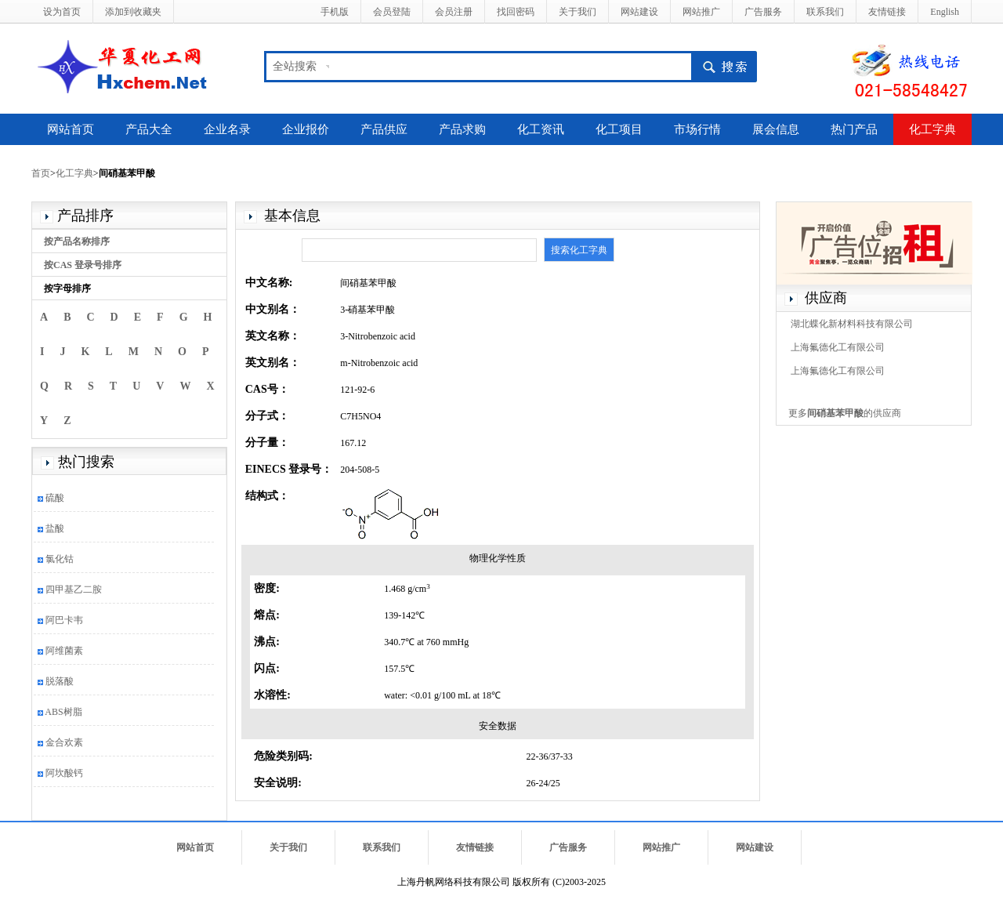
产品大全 (148, 129)
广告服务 (763, 11)
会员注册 (454, 11)
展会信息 (775, 129)
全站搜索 (295, 66)
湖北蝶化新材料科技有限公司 (852, 323)
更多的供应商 (844, 413)
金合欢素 (64, 742)
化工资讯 (540, 129)
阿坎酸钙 (64, 772)
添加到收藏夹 (133, 11)
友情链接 (887, 11)
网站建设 (639, 11)
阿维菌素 (64, 650)
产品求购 (462, 129)
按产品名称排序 (77, 241)
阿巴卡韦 (64, 620)
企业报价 (305, 129)
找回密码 (515, 11)
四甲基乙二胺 (73, 589)
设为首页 (62, 11)
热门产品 (854, 129)
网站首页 (70, 129)
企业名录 (227, 129)
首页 (40, 173)
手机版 (334, 11)
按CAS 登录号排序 (82, 264)
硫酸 (54, 497)
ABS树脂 (63, 711)
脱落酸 (59, 681)
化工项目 (619, 129)
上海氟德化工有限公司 (838, 347)
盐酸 (54, 528)
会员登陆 (392, 11)
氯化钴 (59, 558)
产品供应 (383, 129)
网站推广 (701, 11)
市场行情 (697, 129)
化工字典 (932, 129)
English (944, 11)
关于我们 (577, 11)
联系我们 (825, 11)
